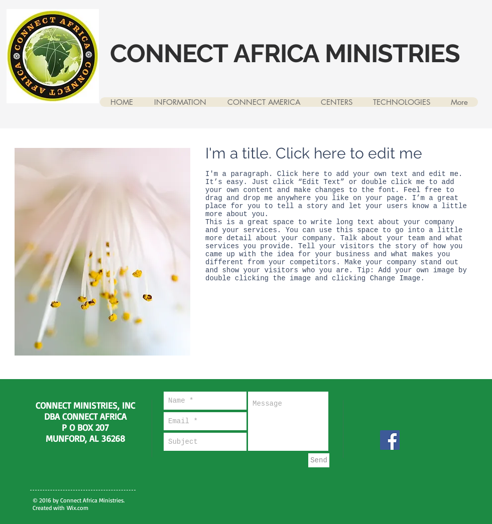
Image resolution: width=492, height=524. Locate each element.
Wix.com (77, 507)
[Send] (318, 460)
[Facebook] (390, 440)
